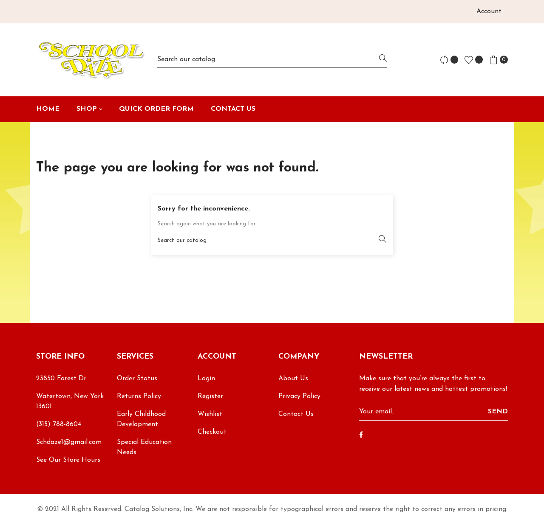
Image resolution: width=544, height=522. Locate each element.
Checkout (212, 432)
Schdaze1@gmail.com (69, 442)
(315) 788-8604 (58, 424)
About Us (293, 378)
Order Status (137, 378)
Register (210, 396)
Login (206, 378)
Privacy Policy (299, 396)
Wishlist (210, 414)
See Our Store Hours (68, 460)
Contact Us (296, 414)
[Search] (272, 59)
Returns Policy (139, 396)
